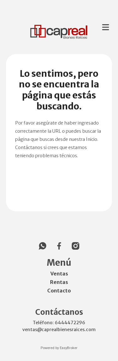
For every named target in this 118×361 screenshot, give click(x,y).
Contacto (59, 290)
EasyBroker (68, 348)
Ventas (59, 273)
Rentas (59, 282)
